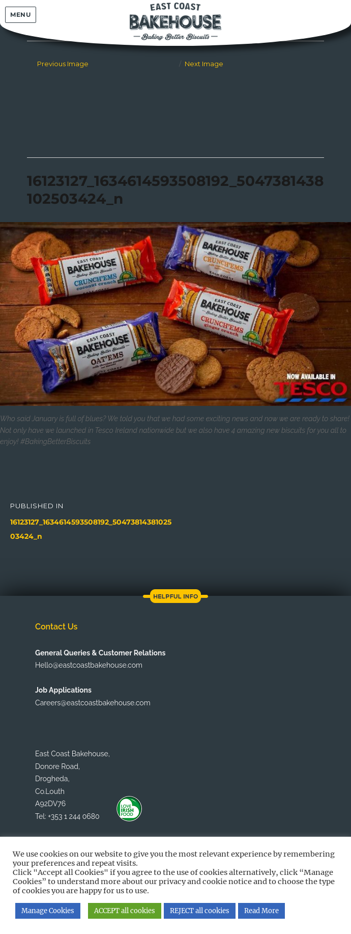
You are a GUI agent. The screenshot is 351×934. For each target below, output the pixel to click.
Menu (20, 14)
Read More (261, 910)
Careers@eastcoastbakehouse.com (92, 703)
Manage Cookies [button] (47, 910)
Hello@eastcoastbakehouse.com (88, 665)
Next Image (204, 64)
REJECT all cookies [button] (199, 910)
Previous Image (63, 64)
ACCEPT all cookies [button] (124, 910)
